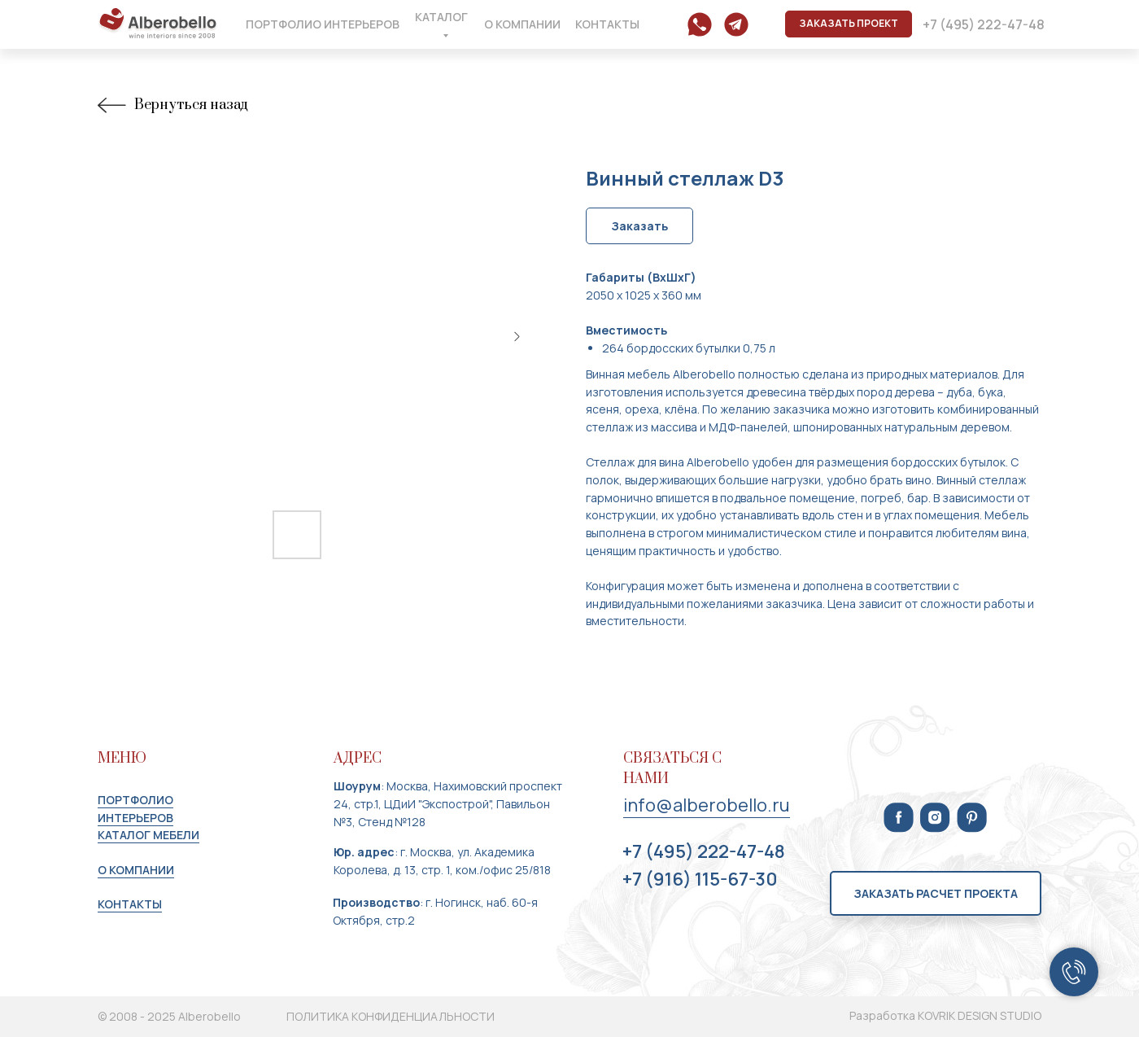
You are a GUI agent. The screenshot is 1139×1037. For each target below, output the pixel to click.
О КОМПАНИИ (136, 869)
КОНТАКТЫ (130, 904)
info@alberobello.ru (706, 805)
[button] (848, 24)
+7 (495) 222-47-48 (703, 851)
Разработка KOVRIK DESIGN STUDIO (945, 1015)
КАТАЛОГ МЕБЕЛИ (148, 834)
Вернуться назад (172, 105)
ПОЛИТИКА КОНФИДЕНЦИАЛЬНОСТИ (390, 1016)
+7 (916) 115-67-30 (700, 879)
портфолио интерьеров (135, 808)
